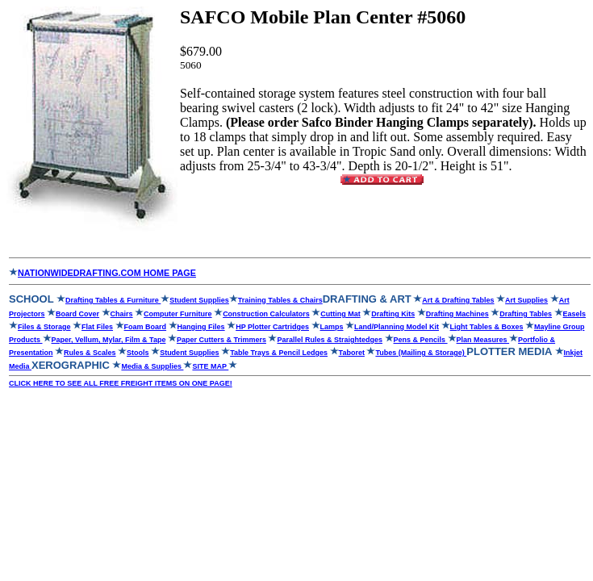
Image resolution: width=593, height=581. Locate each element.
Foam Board (145, 327)
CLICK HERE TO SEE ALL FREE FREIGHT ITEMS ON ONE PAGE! (120, 383)
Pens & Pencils (421, 340)
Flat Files (97, 327)
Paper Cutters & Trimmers (221, 340)
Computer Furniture (178, 314)
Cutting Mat (340, 314)
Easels (575, 314)
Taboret (352, 353)
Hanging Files (201, 327)
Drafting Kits (393, 314)
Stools (138, 353)
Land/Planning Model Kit (396, 327)
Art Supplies (526, 300)
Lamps (332, 327)
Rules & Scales (90, 353)
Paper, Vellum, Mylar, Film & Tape (109, 340)
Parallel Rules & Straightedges (329, 340)
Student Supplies (199, 300)
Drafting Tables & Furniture (113, 300)
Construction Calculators (266, 314)
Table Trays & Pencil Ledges (279, 353)
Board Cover (77, 314)
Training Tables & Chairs (280, 300)
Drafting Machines (457, 314)
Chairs (122, 314)
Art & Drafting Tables (458, 300)
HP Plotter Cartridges (272, 327)
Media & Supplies (152, 366)
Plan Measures (488, 340)
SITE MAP (210, 366)
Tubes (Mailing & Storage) (420, 353)
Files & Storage (44, 327)
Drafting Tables (525, 314)
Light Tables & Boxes (487, 327)
